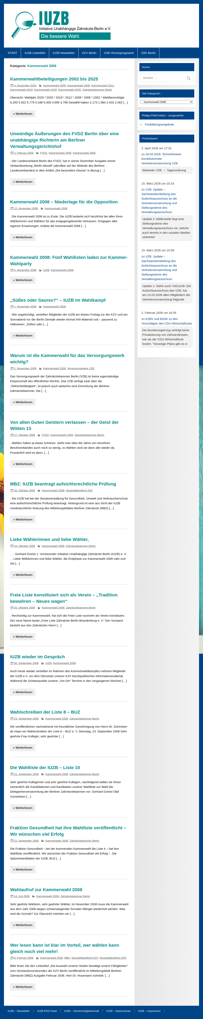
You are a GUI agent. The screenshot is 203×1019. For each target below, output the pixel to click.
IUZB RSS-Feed (47, 1011)
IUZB (46, 270)
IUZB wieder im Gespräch (37, 656)
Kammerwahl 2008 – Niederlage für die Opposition (64, 201)
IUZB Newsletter (64, 53)
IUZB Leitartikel (35, 53)
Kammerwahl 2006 (54, 85)
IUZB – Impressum (149, 1011)
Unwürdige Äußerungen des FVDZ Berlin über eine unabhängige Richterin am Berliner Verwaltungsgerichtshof (64, 140)
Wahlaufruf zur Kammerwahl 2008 (46, 889)
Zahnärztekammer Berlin (97, 89)
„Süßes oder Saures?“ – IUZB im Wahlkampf (58, 300)
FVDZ (43, 152)
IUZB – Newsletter (19, 1011)
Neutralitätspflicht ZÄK (79, 490)
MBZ (67, 957)
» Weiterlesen (23, 113)
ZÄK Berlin (148, 53)
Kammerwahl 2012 (102, 85)
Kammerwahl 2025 (69, 89)
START (12, 53)
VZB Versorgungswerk (119, 53)
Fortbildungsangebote (159, 124)
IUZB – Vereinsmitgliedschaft (81, 1011)
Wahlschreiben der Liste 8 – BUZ (45, 712)
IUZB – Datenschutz (118, 1011)
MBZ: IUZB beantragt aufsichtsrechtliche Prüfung (63, 483)
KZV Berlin (89, 53)
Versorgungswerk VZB (80, 368)
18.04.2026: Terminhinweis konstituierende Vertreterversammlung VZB (161, 158)
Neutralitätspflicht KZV (85, 957)
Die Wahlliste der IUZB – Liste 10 (45, 767)
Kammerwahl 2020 (45, 89)
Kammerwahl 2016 (21, 89)
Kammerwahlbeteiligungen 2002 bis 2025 (54, 78)
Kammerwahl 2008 (78, 85)
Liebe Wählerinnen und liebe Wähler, (49, 539)
